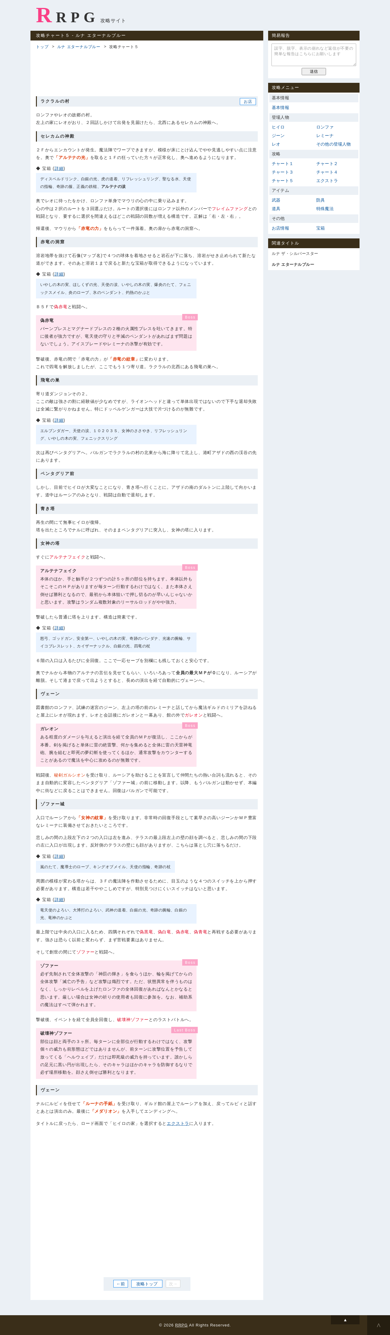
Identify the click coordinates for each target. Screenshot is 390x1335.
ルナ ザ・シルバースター (295, 253)
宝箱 (320, 228)
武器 (276, 200)
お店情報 (280, 228)
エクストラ (178, 1123)
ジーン (278, 135)
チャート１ (282, 163)
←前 (120, 1283)
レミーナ (325, 135)
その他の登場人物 (333, 144)
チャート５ (282, 180)
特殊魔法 (325, 208)
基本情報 (280, 107)
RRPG (67, 15)
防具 (320, 200)
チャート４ (327, 172)
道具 (276, 208)
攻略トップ (147, 1283)
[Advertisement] (147, 72)
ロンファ (325, 127)
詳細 (59, 168)
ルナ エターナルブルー (79, 46)
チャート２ (327, 163)
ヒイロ (278, 127)
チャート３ (282, 172)
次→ (173, 1283)
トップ (42, 46)
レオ (276, 144)
